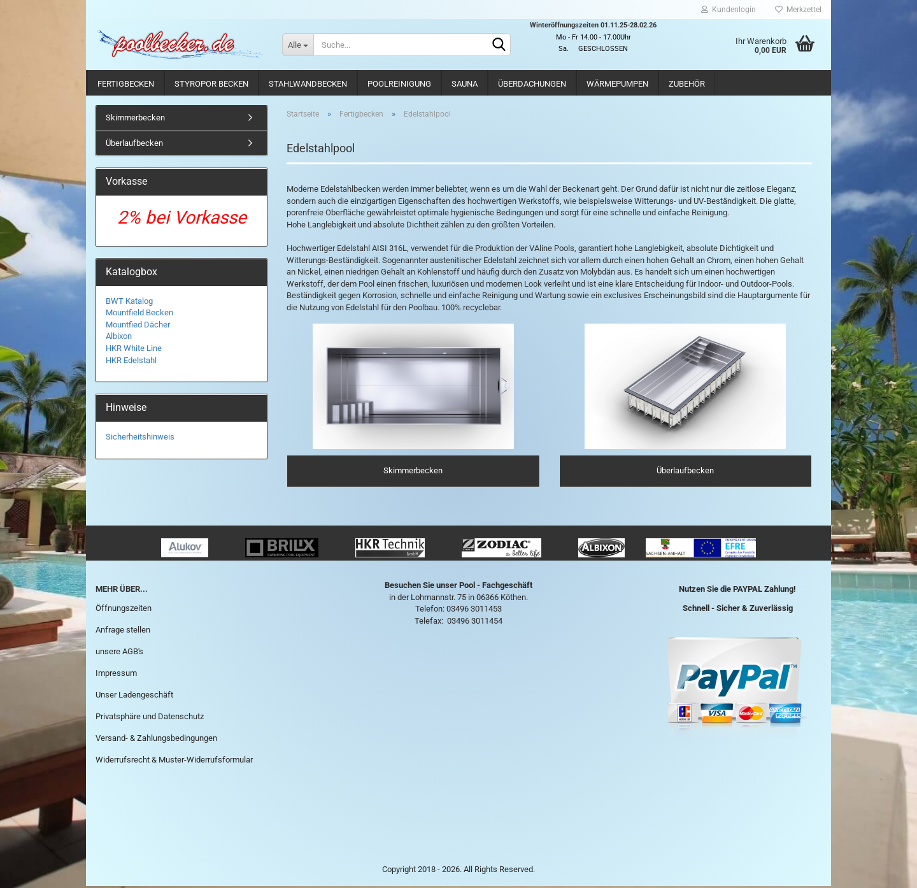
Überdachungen (532, 84)
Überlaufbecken (134, 143)
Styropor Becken (211, 84)
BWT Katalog (129, 301)
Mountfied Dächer (138, 324)
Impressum (116, 675)
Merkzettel (798, 9)
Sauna (464, 84)
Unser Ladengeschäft (134, 696)
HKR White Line (134, 348)
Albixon (119, 336)
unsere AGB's (119, 653)
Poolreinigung (399, 84)
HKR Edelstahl (131, 360)
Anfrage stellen (123, 631)
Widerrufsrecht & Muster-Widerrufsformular (174, 761)
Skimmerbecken (135, 117)
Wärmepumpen (617, 84)
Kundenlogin (728, 9)
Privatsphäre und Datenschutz (150, 717)
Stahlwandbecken (308, 84)
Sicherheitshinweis (140, 436)
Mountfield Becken (139, 312)
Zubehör (687, 84)
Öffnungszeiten (124, 610)
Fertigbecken (125, 84)
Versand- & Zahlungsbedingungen (156, 739)
